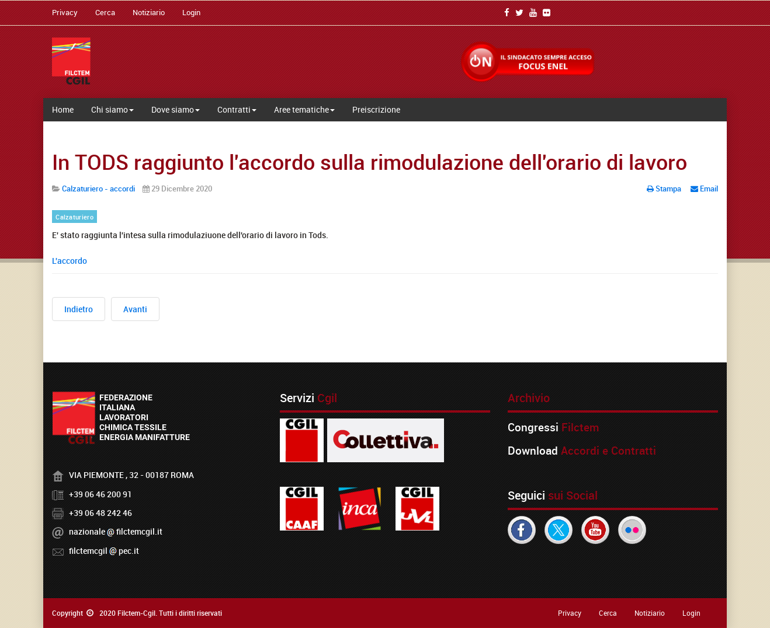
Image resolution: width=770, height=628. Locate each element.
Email (704, 188)
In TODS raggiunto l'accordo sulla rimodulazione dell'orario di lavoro (369, 162)
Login (191, 12)
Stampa (665, 188)
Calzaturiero (74, 217)
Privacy (65, 12)
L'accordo (69, 260)
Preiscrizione (376, 109)
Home (63, 109)
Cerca (105, 12)
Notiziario (149, 12)
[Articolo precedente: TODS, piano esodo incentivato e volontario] (78, 309)
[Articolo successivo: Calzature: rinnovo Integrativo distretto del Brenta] (135, 309)
